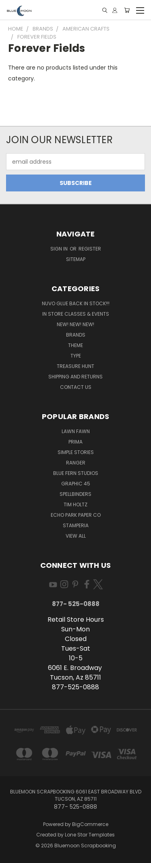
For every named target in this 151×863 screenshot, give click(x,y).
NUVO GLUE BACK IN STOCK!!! (76, 303)
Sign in (59, 248)
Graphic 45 (75, 483)
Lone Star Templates (90, 834)
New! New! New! (75, 324)
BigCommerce (90, 824)
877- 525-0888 (75, 604)
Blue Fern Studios (75, 473)
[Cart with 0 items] (127, 10)
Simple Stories (76, 452)
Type (75, 355)
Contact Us (75, 387)
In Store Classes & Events (75, 313)
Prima (75, 441)
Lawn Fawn (76, 431)
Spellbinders (75, 494)
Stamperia (76, 525)
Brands (75, 334)
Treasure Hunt (75, 366)
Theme (75, 345)
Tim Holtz (75, 504)
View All (76, 535)
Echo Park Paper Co (76, 515)
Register (90, 248)
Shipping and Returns (75, 376)
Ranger (75, 462)
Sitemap (75, 259)
